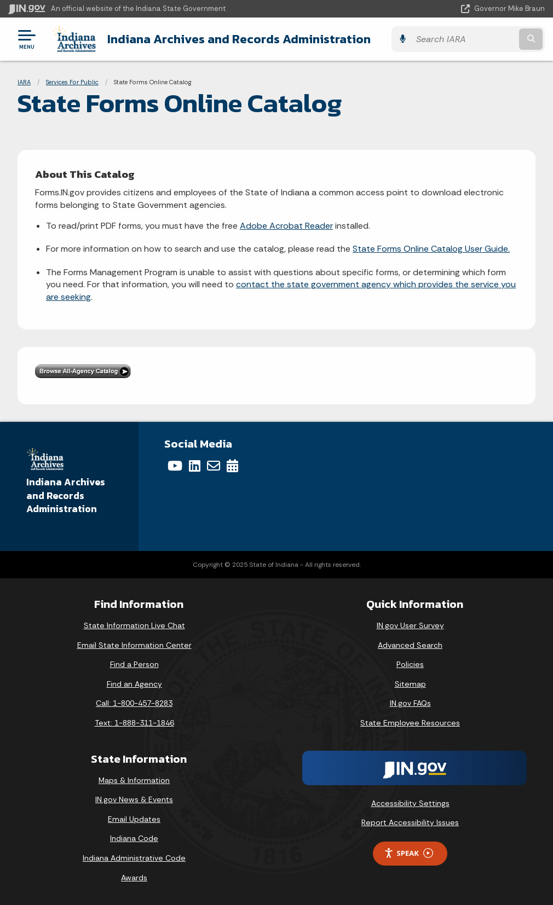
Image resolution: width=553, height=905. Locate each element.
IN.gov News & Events (134, 799)
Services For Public (72, 82)
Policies (410, 664)
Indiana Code (134, 838)
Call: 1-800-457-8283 (134, 703)
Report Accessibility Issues (410, 822)
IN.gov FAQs (410, 703)
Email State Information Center (134, 645)
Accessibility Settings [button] (410, 803)
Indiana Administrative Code (134, 858)
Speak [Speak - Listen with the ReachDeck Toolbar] (408, 853)
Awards (134, 878)
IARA (24, 82)
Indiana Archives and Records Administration (239, 39)
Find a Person (134, 664)
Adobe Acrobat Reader (286, 225)
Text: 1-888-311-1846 (134, 723)
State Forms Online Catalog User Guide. (431, 248)
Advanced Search (410, 645)
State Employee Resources (410, 723)
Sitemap (410, 684)
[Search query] (464, 39)
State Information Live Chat (134, 625)
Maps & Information (134, 780)
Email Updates (134, 819)
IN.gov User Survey (410, 625)
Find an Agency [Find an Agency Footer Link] (134, 684)
